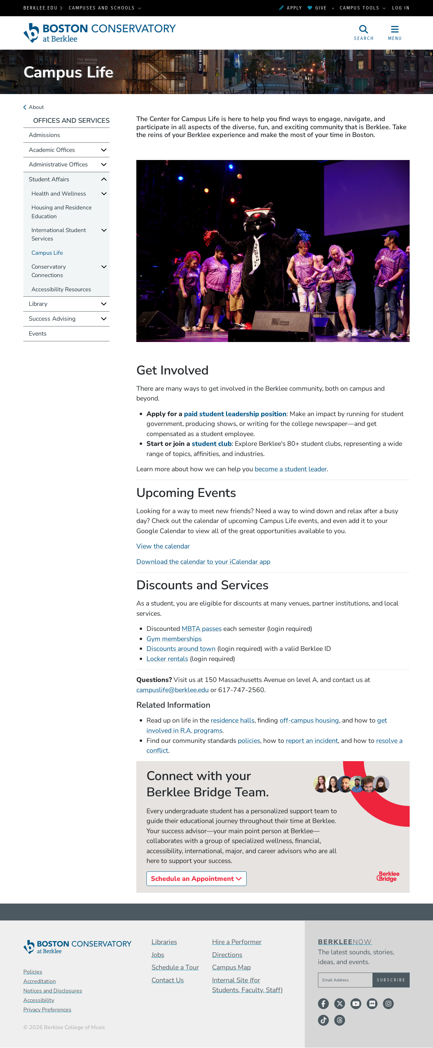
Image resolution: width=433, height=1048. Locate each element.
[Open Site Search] (364, 32)
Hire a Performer (236, 942)
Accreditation (39, 981)
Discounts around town (180, 648)
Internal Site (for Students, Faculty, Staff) (247, 985)
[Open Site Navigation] (395, 32)
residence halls (232, 720)
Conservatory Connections (48, 271)
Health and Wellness (58, 194)
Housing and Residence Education (61, 212)
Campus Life (47, 253)
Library (38, 304)
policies (249, 740)
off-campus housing (309, 720)
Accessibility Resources (61, 289)
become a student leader (291, 469)
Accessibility (38, 1000)
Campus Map (231, 967)
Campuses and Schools (103, 8)
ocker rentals (169, 658)
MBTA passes (202, 628)
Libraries (164, 942)
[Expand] (104, 150)
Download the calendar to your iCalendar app (203, 561)
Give (317, 8)
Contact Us (168, 980)
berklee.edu (40, 8)
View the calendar (163, 546)
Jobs (158, 954)
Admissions (44, 135)
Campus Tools (361, 8)
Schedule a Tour (175, 967)
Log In (401, 8)
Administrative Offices (58, 164)
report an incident (312, 740)
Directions (227, 954)
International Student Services (58, 234)
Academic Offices (52, 150)
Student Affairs (49, 179)
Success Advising (52, 319)
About (36, 107)
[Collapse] (104, 179)
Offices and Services (71, 120)
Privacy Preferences (47, 1009)
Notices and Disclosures (52, 991)
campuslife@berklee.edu (172, 689)
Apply (290, 8)
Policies (32, 972)
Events (38, 333)
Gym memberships (174, 638)
